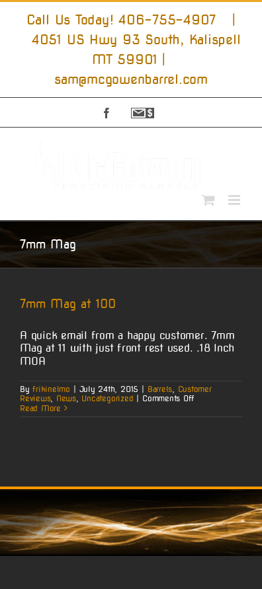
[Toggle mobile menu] (235, 200)
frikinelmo (51, 389)
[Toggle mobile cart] (208, 200)
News (66, 398)
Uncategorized (107, 398)
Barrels (160, 389)
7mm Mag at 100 (68, 304)
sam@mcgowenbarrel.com (131, 79)
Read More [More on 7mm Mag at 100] (40, 408)
